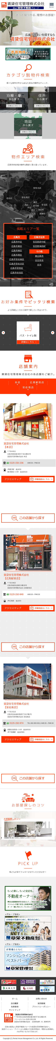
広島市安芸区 (16, 268)
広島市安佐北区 (16, 264)
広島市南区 (16, 250)
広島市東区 (16, 246)
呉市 (39, 265)
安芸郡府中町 (39, 242)
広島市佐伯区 (16, 273)
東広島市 (39, 256)
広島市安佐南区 (16, 259)
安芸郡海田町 (39, 246)
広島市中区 (16, 242)
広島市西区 (16, 255)
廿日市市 (39, 260)
